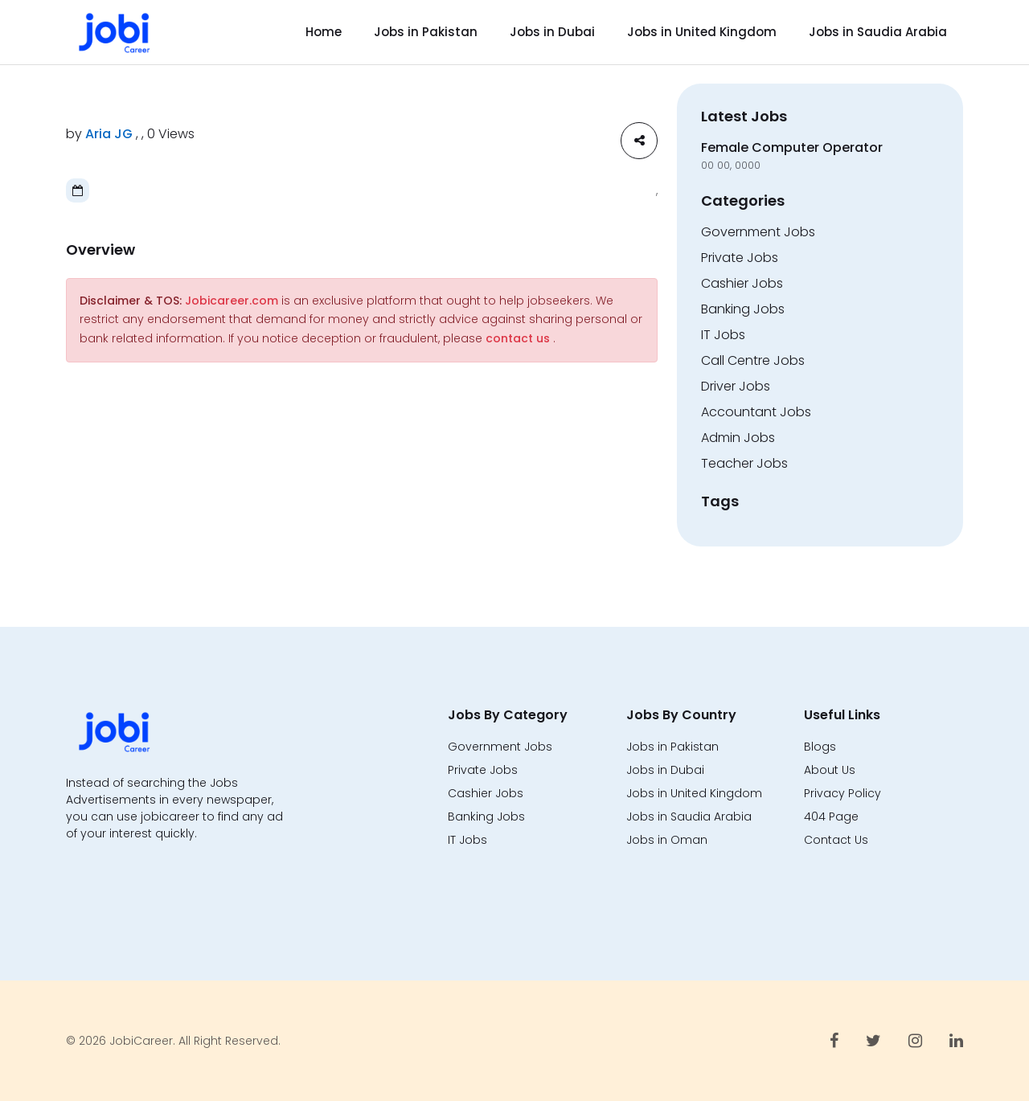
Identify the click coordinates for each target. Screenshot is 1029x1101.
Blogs (820, 747)
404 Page (831, 816)
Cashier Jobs (742, 283)
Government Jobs (758, 232)
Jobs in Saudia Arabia (878, 31)
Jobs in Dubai (552, 31)
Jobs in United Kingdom (702, 31)
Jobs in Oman (666, 840)
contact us (518, 338)
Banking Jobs (743, 309)
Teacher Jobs (744, 463)
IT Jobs (723, 334)
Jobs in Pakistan (426, 31)
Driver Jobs (735, 386)
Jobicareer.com (231, 301)
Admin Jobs (738, 437)
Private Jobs (739, 257)
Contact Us (836, 840)
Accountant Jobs (756, 412)
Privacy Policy (842, 793)
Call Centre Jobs (753, 360)
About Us (829, 770)
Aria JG (109, 134)
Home (323, 31)
